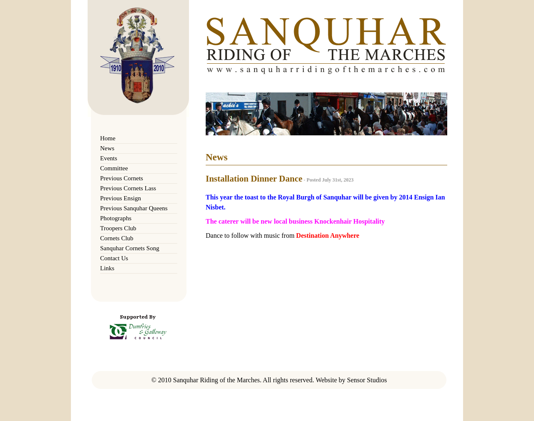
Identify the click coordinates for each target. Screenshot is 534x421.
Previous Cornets (121, 178)
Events (108, 158)
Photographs (115, 218)
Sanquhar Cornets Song (129, 248)
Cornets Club (117, 238)
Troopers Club (118, 228)
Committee (114, 168)
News (107, 148)
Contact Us (114, 258)
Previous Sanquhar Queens (134, 208)
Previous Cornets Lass (128, 188)
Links (107, 268)
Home (108, 138)
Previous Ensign (120, 198)
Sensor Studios (367, 380)
